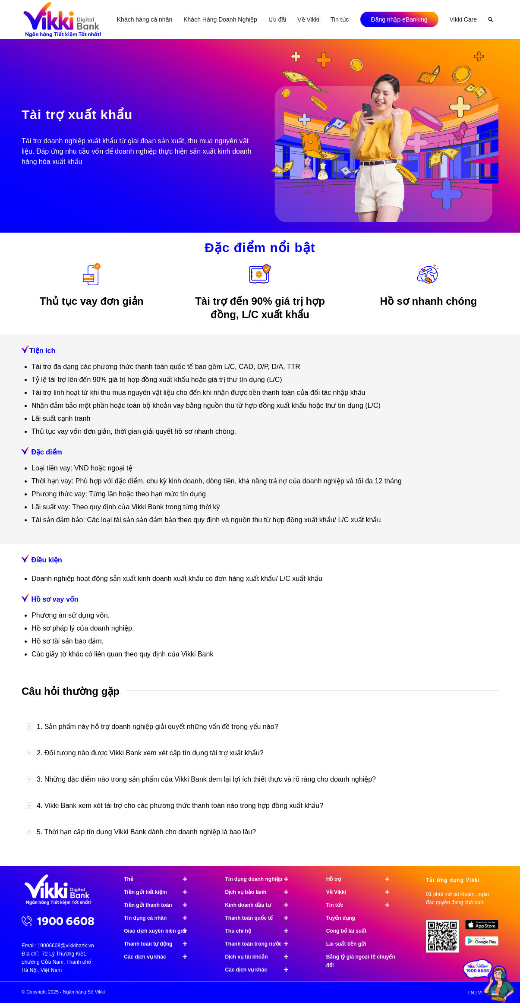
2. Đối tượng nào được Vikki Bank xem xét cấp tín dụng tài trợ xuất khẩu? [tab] (145, 753)
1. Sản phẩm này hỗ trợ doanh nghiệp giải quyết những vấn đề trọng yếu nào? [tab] (152, 726)
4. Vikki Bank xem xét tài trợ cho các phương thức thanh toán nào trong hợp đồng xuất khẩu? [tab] (174, 805)
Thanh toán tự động (159, 943)
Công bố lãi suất (346, 931)
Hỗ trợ (361, 879)
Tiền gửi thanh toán (159, 905)
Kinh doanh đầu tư (260, 905)
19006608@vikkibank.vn (66, 946)
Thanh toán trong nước (260, 943)
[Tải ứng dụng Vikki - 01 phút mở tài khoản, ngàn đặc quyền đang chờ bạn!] (445, 939)
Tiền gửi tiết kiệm (159, 892)
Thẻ (159, 879)
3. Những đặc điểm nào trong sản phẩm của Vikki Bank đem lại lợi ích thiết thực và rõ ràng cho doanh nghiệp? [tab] (201, 779)
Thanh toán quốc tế (260, 918)
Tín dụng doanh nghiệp (260, 879)
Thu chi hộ (260, 930)
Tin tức (361, 905)
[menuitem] (144, 19)
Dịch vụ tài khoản (260, 956)
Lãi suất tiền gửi (346, 944)
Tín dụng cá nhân (159, 918)
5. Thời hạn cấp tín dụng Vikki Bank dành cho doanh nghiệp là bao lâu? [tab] (141, 832)
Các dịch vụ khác (159, 956)
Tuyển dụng (340, 918)
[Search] (490, 19)
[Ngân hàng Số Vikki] (62, 19)
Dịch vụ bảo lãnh (260, 892)
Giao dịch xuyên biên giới (159, 930)
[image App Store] (484, 928)
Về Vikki (361, 892)
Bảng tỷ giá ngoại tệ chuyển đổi (360, 961)
